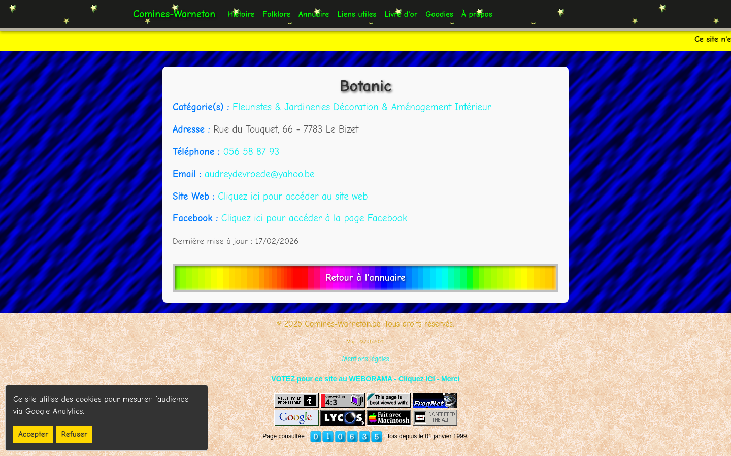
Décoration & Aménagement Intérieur (412, 107)
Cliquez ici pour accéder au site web (293, 196)
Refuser (74, 434)
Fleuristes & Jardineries (283, 107)
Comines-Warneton (174, 14)
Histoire (240, 14)
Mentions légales (365, 359)
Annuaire (313, 14)
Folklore (276, 14)
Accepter (33, 434)
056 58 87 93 (251, 151)
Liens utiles (356, 14)
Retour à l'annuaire (365, 277)
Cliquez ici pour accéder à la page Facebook (314, 218)
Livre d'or (400, 14)
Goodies (439, 14)
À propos (476, 14)
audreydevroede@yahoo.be (260, 174)
